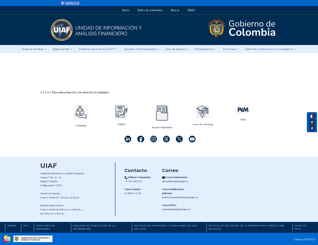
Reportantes (62, 49)
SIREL (191, 10)
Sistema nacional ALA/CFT (98, 49)
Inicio (125, 10)
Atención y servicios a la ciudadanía (270, 49)
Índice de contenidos (150, 10)
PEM (243, 119)
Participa (231, 49)
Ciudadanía (81, 125)
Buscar (175, 10)
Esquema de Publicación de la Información (94, 227)
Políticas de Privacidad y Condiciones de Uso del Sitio (165, 227)
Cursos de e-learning (202, 124)
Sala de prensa (177, 49)
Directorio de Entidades (45, 227)
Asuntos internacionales (141, 49)
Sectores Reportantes (162, 127)
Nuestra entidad (34, 49)
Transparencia (205, 49)
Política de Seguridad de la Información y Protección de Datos (246, 227)
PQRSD (122, 124)
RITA (26, 225)
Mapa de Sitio (300, 227)
